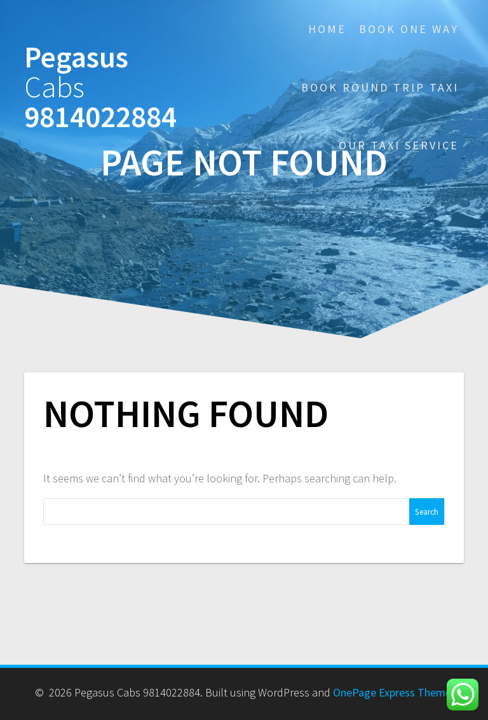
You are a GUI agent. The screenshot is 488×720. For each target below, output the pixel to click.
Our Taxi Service (399, 145)
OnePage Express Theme (392, 692)
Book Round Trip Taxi (380, 87)
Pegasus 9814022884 (100, 87)
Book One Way (409, 29)
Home (327, 29)
